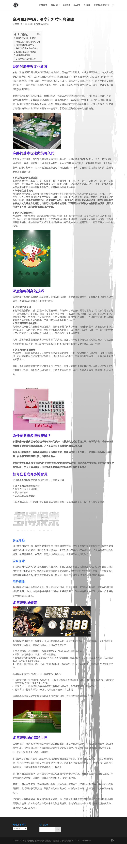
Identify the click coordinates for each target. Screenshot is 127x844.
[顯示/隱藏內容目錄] (37, 34)
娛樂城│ (31, 841)
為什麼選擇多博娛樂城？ (27, 48)
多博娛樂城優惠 (23, 55)
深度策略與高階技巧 (25, 45)
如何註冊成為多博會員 (26, 51)
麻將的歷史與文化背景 (26, 38)
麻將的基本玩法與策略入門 (28, 41)
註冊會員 (87, 5)
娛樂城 (45, 24)
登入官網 (76, 5)
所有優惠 (66, 5)
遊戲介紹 (54, 5)
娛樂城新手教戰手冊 (101, 5)
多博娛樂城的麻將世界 (26, 58)
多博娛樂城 (43, 5)
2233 (17, 24)
